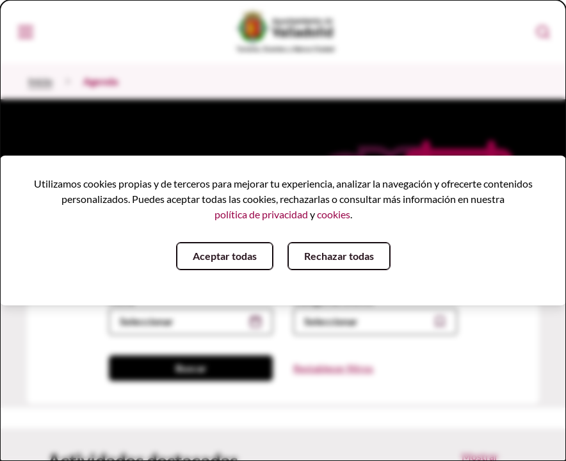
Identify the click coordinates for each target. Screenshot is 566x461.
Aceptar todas (225, 256)
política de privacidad (261, 214)
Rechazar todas (339, 256)
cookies (333, 214)
